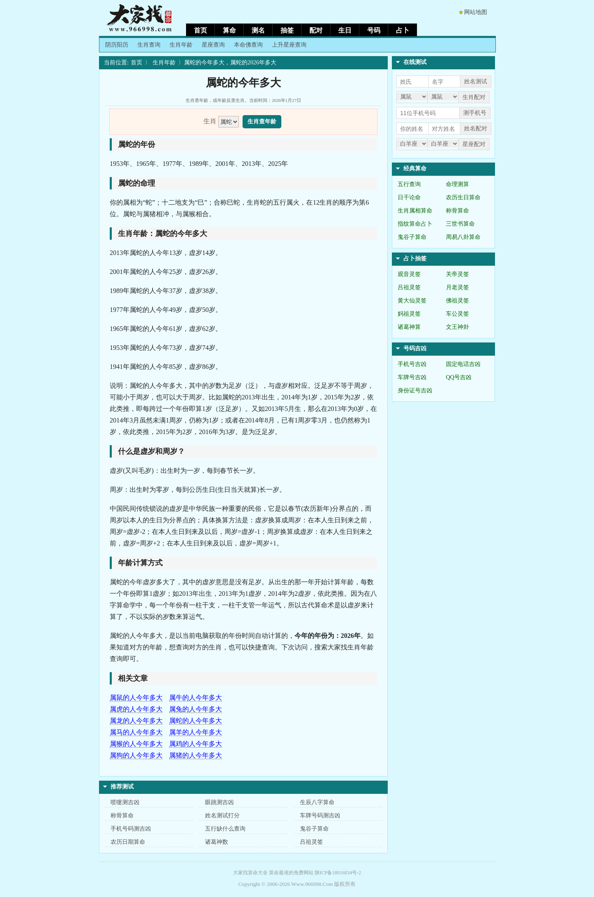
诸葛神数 (216, 842)
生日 (344, 30)
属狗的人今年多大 (136, 755)
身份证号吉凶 (415, 390)
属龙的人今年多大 (136, 720)
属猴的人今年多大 (136, 743)
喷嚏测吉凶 (125, 802)
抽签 (287, 30)
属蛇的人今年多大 (195, 720)
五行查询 (409, 184)
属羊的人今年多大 (195, 732)
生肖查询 (148, 45)
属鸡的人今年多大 (195, 743)
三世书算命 (460, 224)
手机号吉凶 (412, 364)
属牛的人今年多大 (195, 697)
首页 (200, 30)
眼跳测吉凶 (219, 802)
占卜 (402, 30)
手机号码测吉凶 (131, 829)
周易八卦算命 (463, 237)
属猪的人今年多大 (195, 755)
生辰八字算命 (317, 802)
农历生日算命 (463, 197)
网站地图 (475, 12)
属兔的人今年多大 (195, 709)
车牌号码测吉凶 (320, 815)
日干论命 (409, 197)
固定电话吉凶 (463, 364)
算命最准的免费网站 (291, 873)
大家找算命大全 (250, 873)
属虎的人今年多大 (136, 709)
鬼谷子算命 (314, 829)
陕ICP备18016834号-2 (338, 873)
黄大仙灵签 (412, 300)
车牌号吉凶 (412, 377)
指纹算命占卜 (415, 224)
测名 (258, 30)
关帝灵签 (457, 274)
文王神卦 (457, 327)
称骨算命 (122, 815)
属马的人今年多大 (136, 732)
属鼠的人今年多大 (136, 697)
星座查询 (213, 45)
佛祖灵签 (457, 300)
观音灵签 (409, 274)
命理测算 (457, 184)
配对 (316, 30)
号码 (373, 30)
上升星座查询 (289, 45)
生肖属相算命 (415, 211)
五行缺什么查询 (225, 829)
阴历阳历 (116, 45)
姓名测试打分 (222, 815)
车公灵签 (457, 314)
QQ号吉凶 (458, 377)
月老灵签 (457, 287)
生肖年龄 (181, 45)
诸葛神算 (409, 327)
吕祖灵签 (311, 842)
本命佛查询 (248, 45)
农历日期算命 (128, 842)
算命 (229, 30)
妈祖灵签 (409, 314)
